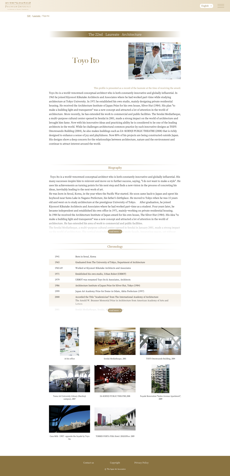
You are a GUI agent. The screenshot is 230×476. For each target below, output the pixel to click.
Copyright (115, 462)
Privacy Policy (141, 462)
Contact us (88, 462)
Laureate (37, 16)
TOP (29, 16)
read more (114, 231)
